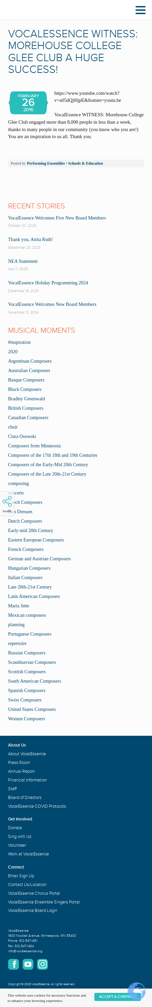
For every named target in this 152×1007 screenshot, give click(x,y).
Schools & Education (85, 163)
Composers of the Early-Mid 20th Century (48, 464)
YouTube (28, 964)
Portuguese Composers (30, 634)
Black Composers (24, 389)
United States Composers (32, 709)
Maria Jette (18, 605)
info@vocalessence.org (25, 951)
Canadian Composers (28, 417)
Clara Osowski (22, 436)
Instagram (42, 964)
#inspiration (19, 342)
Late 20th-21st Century (30, 587)
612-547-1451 (28, 941)
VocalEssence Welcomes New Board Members (52, 304)
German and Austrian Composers (39, 558)
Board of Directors (24, 797)
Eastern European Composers (36, 539)
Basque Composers (26, 379)
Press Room (19, 762)
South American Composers (34, 681)
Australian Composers (29, 370)
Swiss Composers (24, 699)
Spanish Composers (26, 690)
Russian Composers (26, 652)
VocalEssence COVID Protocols (37, 806)
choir (13, 427)
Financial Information (27, 780)
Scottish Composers (27, 671)
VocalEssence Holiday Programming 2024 (48, 282)
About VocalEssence (27, 754)
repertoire (17, 643)
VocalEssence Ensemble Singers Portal (44, 902)
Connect (16, 867)
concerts (16, 492)
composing (18, 483)
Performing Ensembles (46, 163)
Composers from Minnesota (34, 445)
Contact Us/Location (27, 884)
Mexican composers (27, 615)
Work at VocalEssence (28, 854)
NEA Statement (23, 261)
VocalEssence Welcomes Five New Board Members (57, 217)
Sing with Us (19, 836)
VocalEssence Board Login (32, 910)
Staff (12, 789)
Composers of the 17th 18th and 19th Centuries (52, 455)
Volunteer (17, 845)
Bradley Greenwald (26, 398)
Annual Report (21, 771)
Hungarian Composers (29, 568)
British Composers (25, 408)
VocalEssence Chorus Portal (34, 893)
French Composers (25, 549)
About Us (17, 745)
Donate (15, 828)
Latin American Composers (34, 596)
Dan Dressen (20, 511)
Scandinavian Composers (32, 662)
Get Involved (20, 819)
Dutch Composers (25, 521)
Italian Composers (25, 577)
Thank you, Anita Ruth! (30, 239)
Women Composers (26, 718)
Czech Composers (25, 502)
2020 (13, 351)
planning (16, 624)
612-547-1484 (24, 946)
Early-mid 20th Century (30, 530)
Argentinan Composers (30, 361)
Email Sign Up (21, 876)
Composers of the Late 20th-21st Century (47, 474)
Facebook (13, 964)
